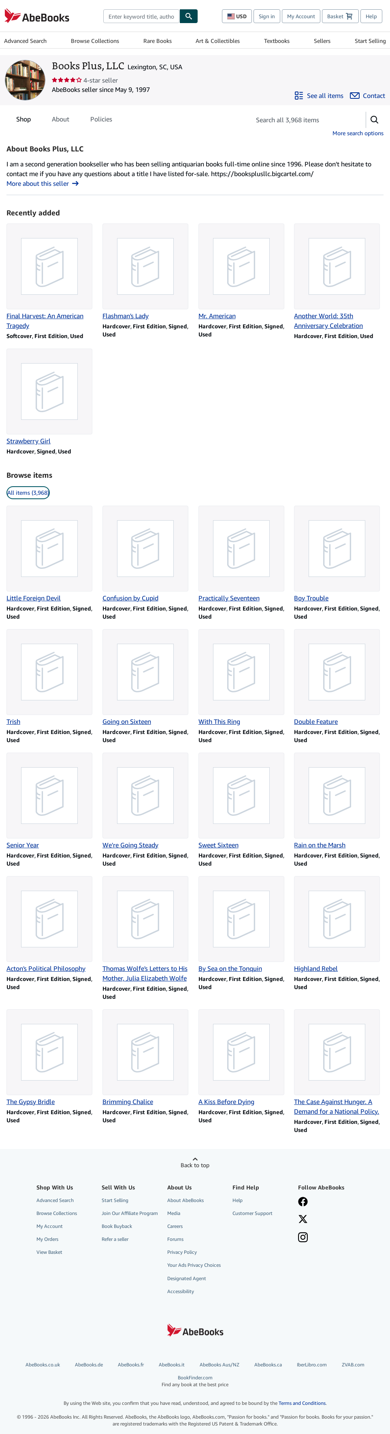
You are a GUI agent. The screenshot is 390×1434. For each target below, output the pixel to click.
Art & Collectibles (218, 40)
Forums (175, 1239)
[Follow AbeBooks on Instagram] (303, 1238)
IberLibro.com (312, 1365)
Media (173, 1213)
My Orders (47, 1239)
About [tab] (60, 120)
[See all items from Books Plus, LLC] (318, 95)
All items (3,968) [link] (28, 492)
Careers (175, 1226)
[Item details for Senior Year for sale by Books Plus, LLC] (51, 801)
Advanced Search (25, 40)
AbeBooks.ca (268, 1365)
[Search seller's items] (300, 120)
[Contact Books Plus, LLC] (367, 95)
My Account (301, 16)
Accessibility (180, 1291)
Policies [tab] (101, 120)
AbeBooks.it (172, 1365)
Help (371, 16)
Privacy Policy (182, 1252)
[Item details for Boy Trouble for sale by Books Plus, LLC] (339, 554)
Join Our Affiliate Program (130, 1213)
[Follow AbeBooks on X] (303, 1220)
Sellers (322, 40)
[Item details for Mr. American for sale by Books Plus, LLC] (243, 272)
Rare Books (157, 40)
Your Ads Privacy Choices (194, 1265)
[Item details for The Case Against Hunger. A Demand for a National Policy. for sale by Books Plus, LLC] (339, 1062)
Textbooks (277, 40)
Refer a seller (115, 1239)
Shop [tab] (23, 120)
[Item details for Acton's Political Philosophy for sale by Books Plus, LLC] (51, 924)
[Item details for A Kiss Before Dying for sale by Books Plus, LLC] (243, 1057)
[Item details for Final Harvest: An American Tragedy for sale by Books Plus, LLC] (51, 276)
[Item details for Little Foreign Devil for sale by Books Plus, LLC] (51, 554)
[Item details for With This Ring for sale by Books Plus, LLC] (243, 677)
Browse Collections (95, 40)
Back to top (195, 1165)
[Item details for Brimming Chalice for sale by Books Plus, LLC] (147, 1057)
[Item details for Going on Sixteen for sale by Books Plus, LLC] (147, 677)
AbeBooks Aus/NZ (219, 1365)
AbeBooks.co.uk (43, 1365)
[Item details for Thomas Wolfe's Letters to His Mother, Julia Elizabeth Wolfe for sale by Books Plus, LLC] (147, 929)
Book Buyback (117, 1226)
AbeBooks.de (89, 1365)
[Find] (189, 16)
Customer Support (252, 1213)
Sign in (267, 16)
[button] (375, 120)
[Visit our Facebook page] (303, 1202)
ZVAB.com (353, 1365)
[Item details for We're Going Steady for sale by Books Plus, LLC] (147, 801)
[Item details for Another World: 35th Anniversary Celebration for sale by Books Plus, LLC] (339, 276)
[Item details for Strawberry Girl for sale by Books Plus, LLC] (51, 397)
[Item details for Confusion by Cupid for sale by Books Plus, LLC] (147, 554)
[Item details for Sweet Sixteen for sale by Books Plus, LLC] (243, 801)
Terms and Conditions (302, 1403)
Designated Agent (186, 1278)
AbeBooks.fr (131, 1365)
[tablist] (64, 119)
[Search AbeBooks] (141, 16)
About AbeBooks (185, 1200)
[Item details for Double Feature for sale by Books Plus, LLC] (339, 677)
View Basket (49, 1252)
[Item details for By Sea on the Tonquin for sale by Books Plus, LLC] (243, 924)
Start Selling (370, 40)
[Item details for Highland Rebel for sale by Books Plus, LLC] (339, 924)
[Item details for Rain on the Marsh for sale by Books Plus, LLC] (339, 801)
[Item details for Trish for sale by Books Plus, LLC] (51, 677)
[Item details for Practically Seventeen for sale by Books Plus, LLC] (243, 554)
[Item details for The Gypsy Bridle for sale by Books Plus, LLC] (51, 1057)
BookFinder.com (195, 1381)
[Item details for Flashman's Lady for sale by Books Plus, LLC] (147, 272)
